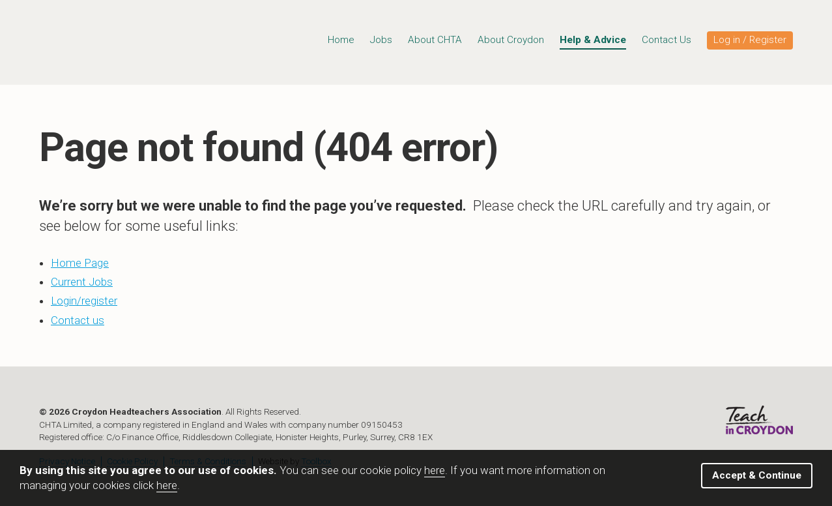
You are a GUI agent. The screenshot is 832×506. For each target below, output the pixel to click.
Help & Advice (593, 40)
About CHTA (435, 40)
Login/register (84, 300)
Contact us (77, 320)
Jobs (381, 40)
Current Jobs (82, 281)
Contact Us (666, 40)
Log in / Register (749, 40)
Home (341, 40)
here (434, 470)
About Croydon (511, 40)
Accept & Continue (756, 475)
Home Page (80, 262)
